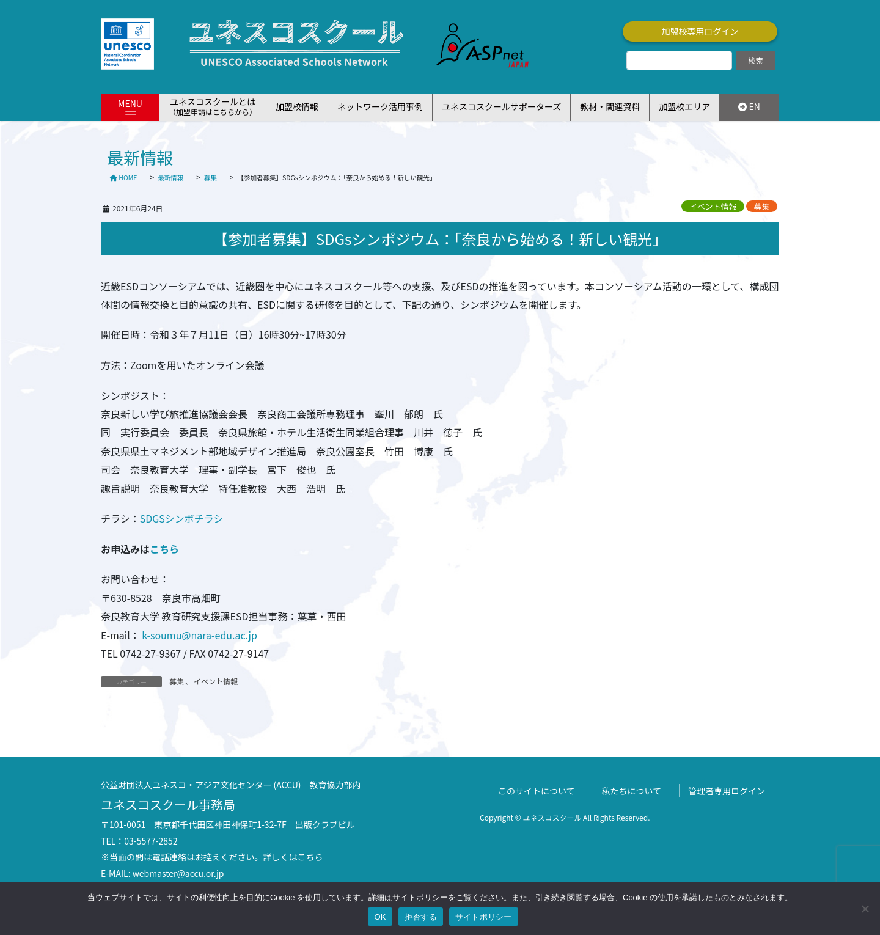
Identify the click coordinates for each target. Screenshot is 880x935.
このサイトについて (536, 791)
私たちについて (632, 791)
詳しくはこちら (293, 857)
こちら (164, 548)
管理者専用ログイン (726, 791)
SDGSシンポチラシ (182, 518)
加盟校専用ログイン (700, 31)
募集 (762, 206)
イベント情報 (712, 206)
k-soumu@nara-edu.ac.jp (198, 635)
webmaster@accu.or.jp (178, 873)
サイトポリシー (483, 917)
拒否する (421, 917)
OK (380, 917)
